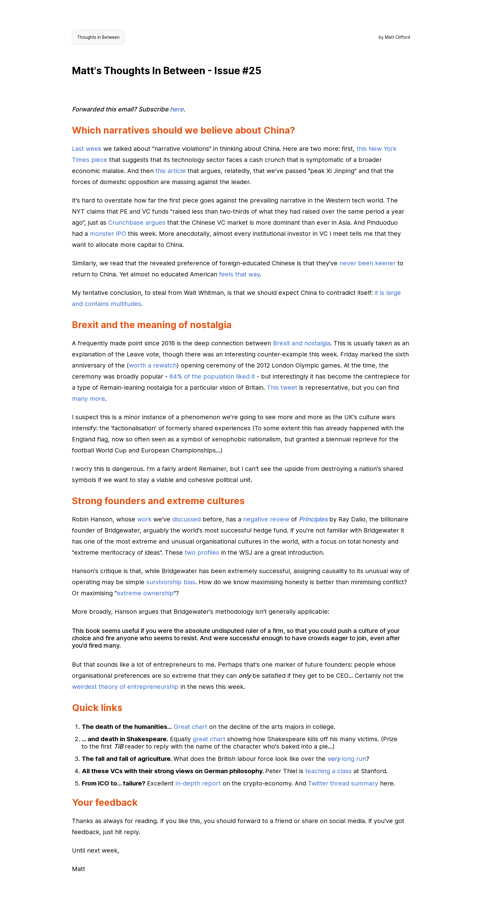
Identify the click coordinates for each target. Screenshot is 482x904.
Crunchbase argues (136, 222)
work (144, 519)
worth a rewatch (153, 365)
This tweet (282, 387)
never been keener (367, 263)
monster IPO (108, 233)
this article (171, 171)
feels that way (239, 274)
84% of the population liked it (212, 376)
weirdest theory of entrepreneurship (125, 686)
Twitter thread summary (343, 783)
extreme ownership (145, 593)
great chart (209, 739)
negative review (266, 519)
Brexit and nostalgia (301, 343)
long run (346, 758)
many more (88, 398)
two (190, 552)
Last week (86, 148)
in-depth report (198, 783)
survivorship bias (170, 582)
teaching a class (328, 771)
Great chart (190, 726)
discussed (186, 519)
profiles (208, 552)
